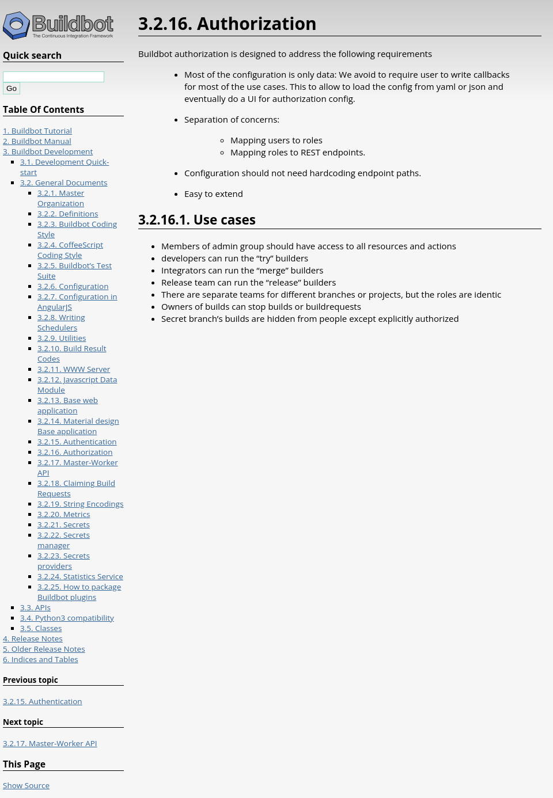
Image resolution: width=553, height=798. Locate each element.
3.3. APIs (35, 607)
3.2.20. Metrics (63, 514)
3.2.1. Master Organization (60, 198)
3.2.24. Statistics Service (80, 576)
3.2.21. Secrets (63, 524)
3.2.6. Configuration (72, 286)
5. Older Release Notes (44, 649)
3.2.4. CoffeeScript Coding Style (70, 250)
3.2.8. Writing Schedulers (61, 322)
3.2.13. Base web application (67, 405)
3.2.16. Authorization (74, 452)
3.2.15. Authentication (77, 441)
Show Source (26, 785)
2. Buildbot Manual (37, 141)
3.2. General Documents (64, 182)
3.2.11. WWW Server (73, 369)
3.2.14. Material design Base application (78, 426)
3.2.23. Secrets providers (63, 560)
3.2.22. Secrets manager (63, 540)
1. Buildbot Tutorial (37, 131)
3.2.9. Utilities (61, 338)
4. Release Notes (33, 638)
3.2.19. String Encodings (80, 504)
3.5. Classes (41, 628)
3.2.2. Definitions (67, 213)
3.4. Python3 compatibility (67, 618)
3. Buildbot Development (48, 151)
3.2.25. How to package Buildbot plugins (79, 592)
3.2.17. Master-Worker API (50, 743)
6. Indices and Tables (40, 659)
